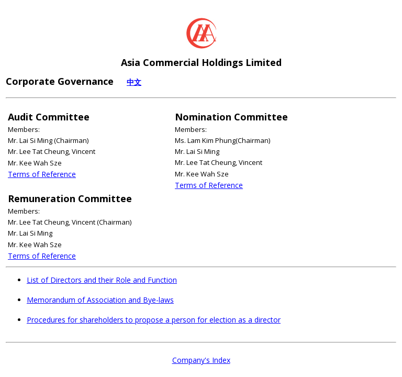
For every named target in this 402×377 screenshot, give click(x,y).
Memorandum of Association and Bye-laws (100, 300)
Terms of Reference (42, 174)
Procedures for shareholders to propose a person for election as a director (154, 320)
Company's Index (201, 360)
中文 (134, 82)
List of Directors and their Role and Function (102, 280)
